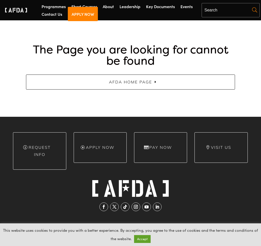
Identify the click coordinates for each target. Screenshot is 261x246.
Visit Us (221, 147)
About (108, 7)
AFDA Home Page (130, 81)
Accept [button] (142, 239)
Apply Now (100, 147)
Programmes (54, 7)
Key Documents (160, 7)
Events (186, 7)
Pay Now (160, 147)
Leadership (130, 7)
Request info (39, 151)
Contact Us (52, 14)
